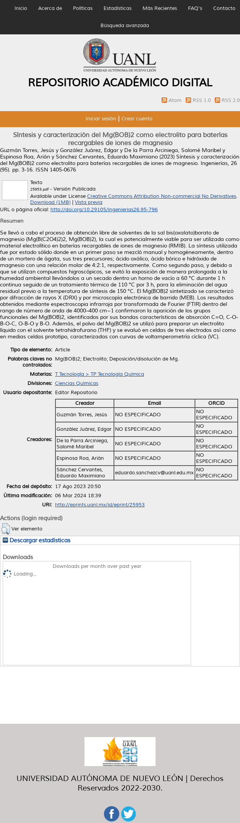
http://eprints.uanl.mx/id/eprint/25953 (100, 505)
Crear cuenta (137, 119)
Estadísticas (117, 8)
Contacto (224, 8)
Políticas (82, 8)
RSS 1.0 (202, 100)
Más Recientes (160, 8)
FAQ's (195, 8)
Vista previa (88, 202)
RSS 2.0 (231, 100)
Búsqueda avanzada (125, 26)
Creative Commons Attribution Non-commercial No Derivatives (161, 196)
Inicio (21, 8)
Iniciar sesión (101, 119)
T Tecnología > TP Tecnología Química (99, 374)
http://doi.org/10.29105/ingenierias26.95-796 (104, 210)
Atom (176, 100)
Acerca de (50, 8)
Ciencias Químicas (76, 383)
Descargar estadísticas (36, 540)
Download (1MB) (50, 202)
